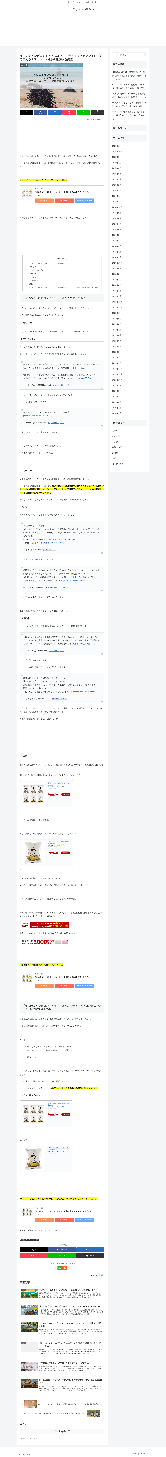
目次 (59, 259)
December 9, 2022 (56, 651)
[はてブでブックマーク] (55, 112)
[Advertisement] (83, 31)
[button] (97, 112)
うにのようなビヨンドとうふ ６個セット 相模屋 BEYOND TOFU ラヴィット (64, 192)
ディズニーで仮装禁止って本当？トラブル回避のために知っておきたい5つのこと (129, 115)
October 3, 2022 (60, 699)
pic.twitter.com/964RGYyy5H (53, 543)
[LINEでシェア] (83, 112)
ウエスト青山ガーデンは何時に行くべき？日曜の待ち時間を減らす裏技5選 (128, 86)
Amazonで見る (44, 200)
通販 (31, 284)
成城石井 (34, 281)
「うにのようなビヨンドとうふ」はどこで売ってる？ (47, 263)
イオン (34, 277)
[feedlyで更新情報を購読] (59, 1268)
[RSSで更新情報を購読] (64, 1268)
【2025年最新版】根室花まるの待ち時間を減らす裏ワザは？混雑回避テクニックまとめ (129, 75)
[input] (129, 55)
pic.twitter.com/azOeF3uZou (79, 378)
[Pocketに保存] (69, 112)
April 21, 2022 (50, 550)
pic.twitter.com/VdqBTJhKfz (83, 692)
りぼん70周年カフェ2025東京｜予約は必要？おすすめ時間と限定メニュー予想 (129, 95)
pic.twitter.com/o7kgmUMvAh (35, 416)
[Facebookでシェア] (40, 112)
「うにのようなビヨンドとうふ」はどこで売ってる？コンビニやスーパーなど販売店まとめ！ (62, 287)
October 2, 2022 (58, 587)
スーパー (32, 274)
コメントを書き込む (62, 1431)
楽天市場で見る (64, 200)
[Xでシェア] (26, 112)
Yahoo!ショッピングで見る (84, 200)
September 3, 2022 (56, 423)
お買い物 (23, 1240)
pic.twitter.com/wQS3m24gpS (82, 644)
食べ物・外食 (33, 1240)
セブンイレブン (37, 270)
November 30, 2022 (60, 385)
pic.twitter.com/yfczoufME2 (74, 581)
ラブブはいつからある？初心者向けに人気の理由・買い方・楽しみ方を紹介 (129, 104)
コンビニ (32, 267)
